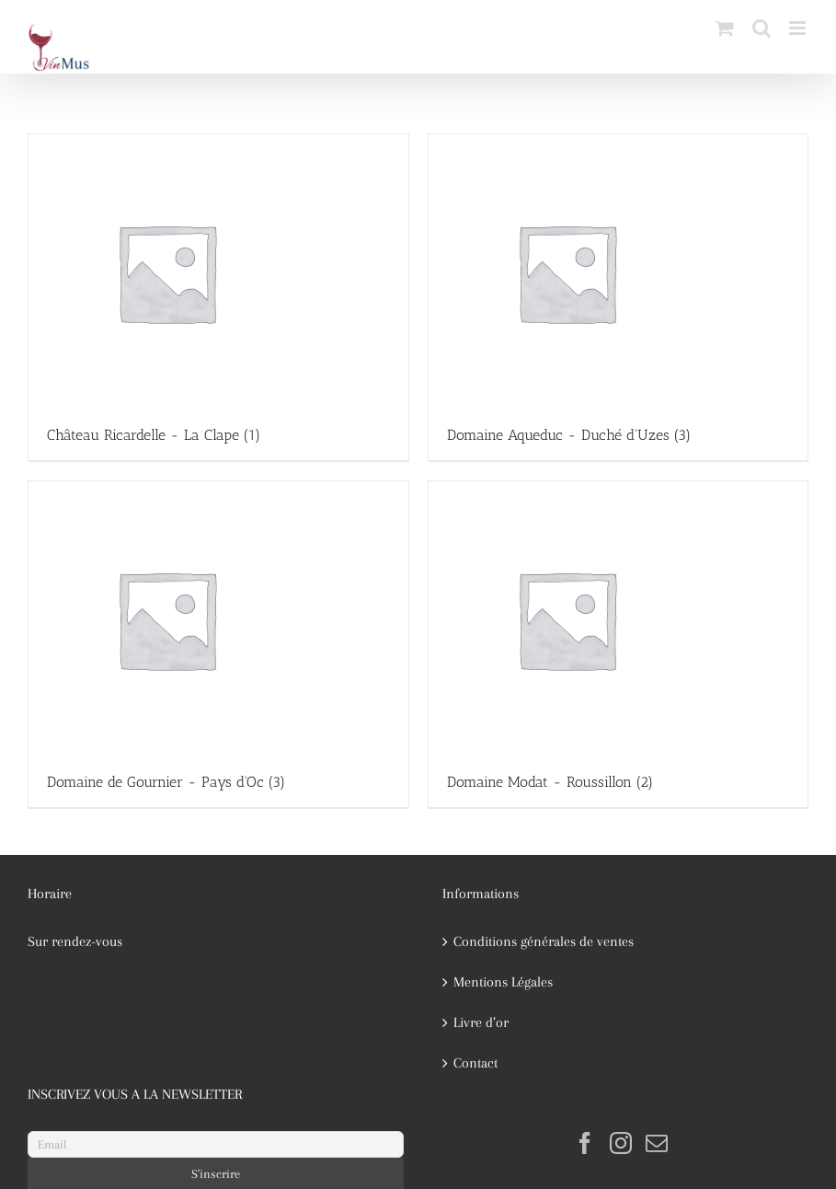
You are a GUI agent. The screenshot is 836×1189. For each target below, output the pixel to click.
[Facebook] (585, 1143)
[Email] (216, 1144)
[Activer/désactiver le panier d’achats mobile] (725, 28)
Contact (475, 1063)
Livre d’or (481, 1022)
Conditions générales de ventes (543, 941)
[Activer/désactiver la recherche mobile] (761, 28)
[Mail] (657, 1143)
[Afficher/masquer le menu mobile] (798, 28)
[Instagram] (621, 1143)
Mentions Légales (503, 982)
